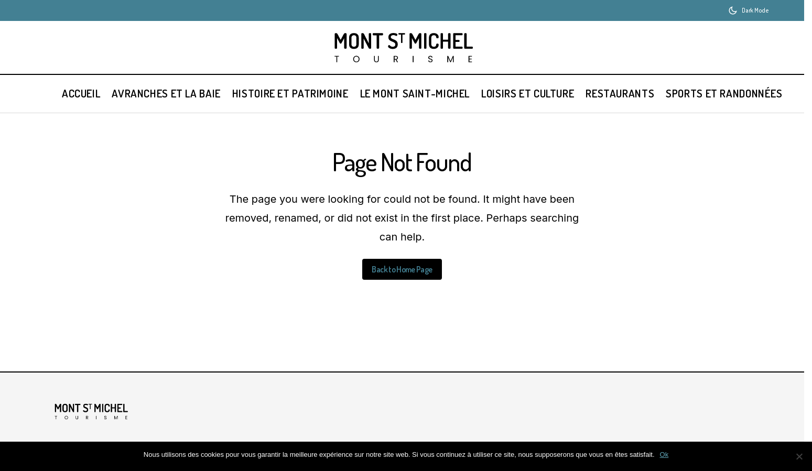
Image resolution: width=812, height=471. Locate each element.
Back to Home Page (402, 269)
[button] (748, 10)
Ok (664, 454)
